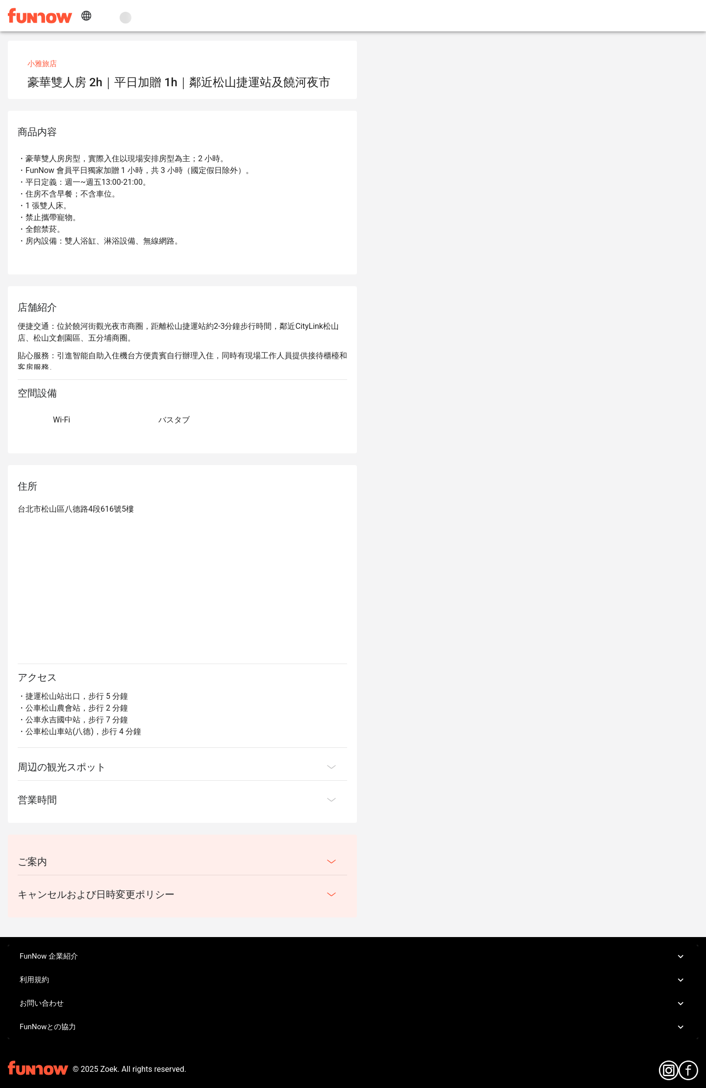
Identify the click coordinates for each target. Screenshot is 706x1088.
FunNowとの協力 (353, 1027)
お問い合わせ (353, 1003)
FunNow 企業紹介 (353, 956)
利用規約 (353, 980)
